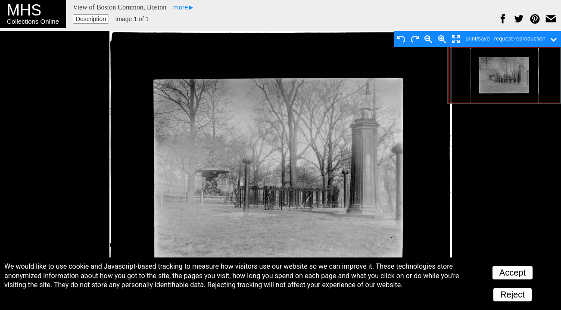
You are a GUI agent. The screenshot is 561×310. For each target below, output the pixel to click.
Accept (512, 272)
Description (91, 19)
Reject (512, 294)
